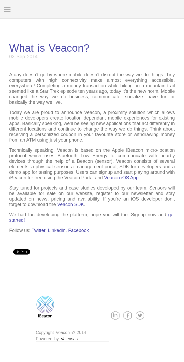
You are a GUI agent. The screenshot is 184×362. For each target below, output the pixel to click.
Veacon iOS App (121, 177)
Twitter (38, 230)
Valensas (69, 339)
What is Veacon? (49, 48)
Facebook (78, 230)
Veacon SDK (70, 204)
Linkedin (57, 230)
